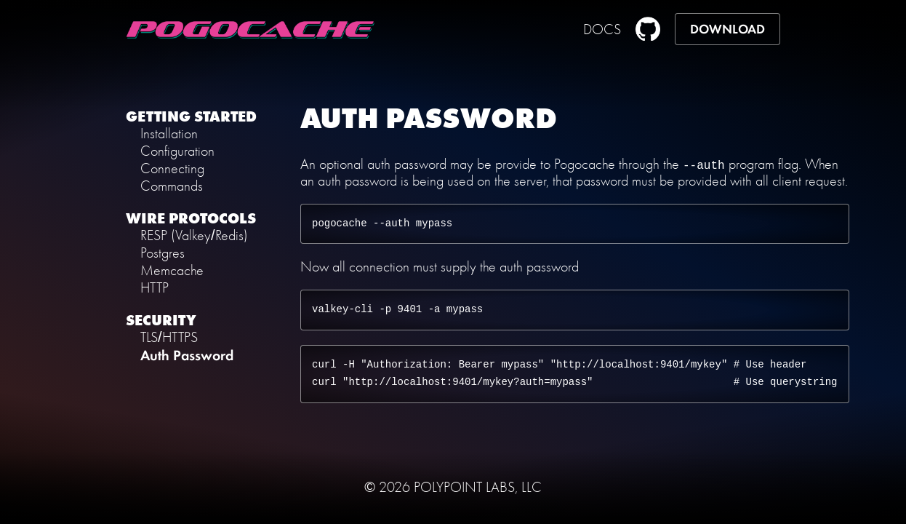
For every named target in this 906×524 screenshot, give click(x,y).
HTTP (154, 287)
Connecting (172, 168)
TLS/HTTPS (169, 337)
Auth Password (186, 355)
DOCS (602, 29)
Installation (169, 133)
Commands (171, 186)
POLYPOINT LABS (464, 487)
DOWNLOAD (727, 29)
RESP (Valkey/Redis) (194, 235)
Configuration (177, 151)
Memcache (172, 270)
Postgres (162, 253)
